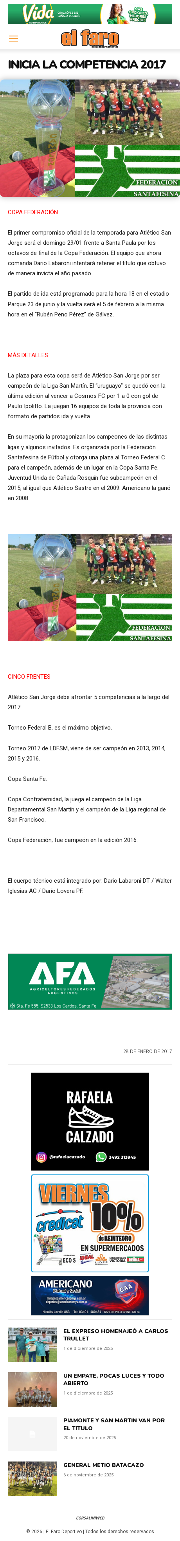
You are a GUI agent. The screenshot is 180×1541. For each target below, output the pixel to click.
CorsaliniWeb (90, 1518)
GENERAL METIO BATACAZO (103, 1465)
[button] (13, 38)
